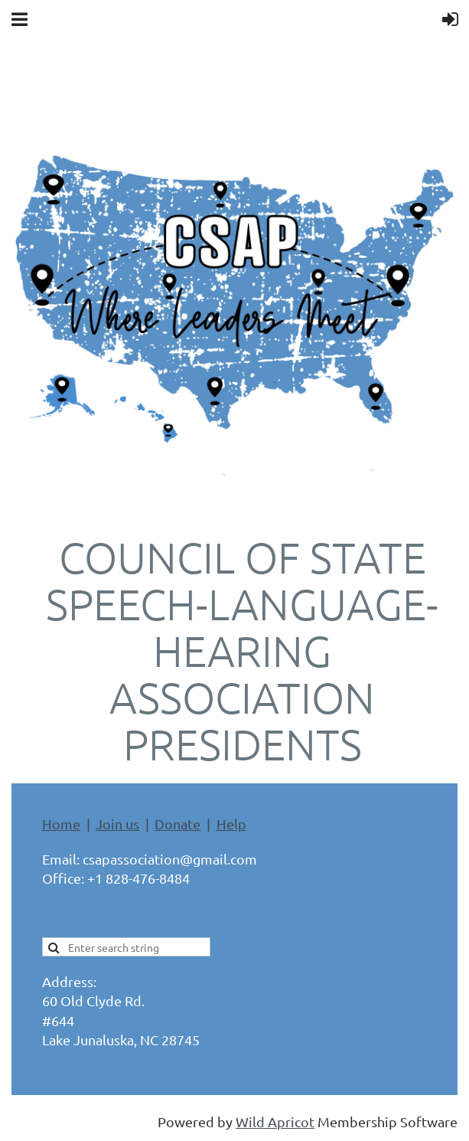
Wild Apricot (275, 1121)
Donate (177, 824)
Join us (117, 824)
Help (231, 824)
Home (61, 824)
